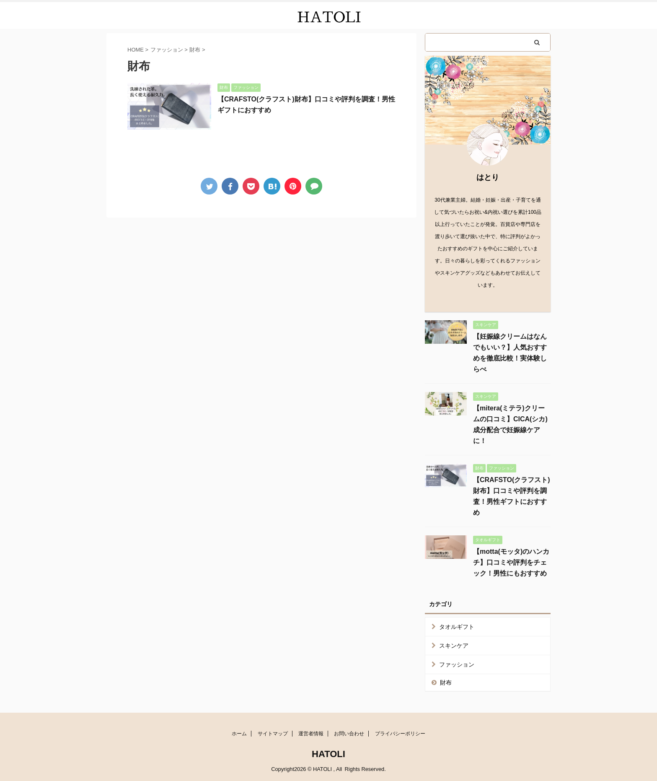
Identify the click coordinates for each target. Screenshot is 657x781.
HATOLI (328, 754)
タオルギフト (456, 626)
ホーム (239, 734)
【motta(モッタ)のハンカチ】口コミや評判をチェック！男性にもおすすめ (511, 562)
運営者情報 (310, 734)
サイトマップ (273, 734)
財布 (446, 682)
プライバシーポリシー (400, 734)
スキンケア (453, 645)
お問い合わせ (349, 734)
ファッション (456, 664)
